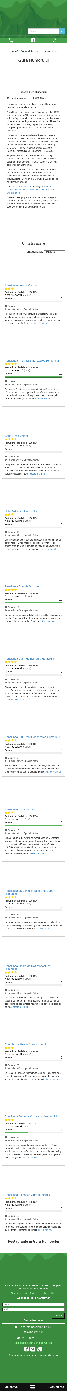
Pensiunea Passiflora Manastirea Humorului (32, 360)
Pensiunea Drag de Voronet (22, 586)
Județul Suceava (30, 51)
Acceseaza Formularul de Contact (33, 1342)
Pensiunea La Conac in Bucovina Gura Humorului (29, 892)
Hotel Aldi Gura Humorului (21, 511)
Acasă (14, 51)
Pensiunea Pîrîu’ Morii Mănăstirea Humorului (32, 737)
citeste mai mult (41, 323)
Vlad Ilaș (47, 186)
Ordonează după (34, 252)
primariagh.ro (24, 186)
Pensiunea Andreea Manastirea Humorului (31, 1116)
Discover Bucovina (18, 189)
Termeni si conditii (19, 1293)
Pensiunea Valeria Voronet (21, 285)
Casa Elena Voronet (17, 435)
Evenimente (56, 1387)
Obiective (11, 1387)
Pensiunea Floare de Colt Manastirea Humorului (28, 967)
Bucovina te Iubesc (38, 189)
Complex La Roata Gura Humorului (26, 1044)
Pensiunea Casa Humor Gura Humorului (30, 658)
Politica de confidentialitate (43, 1293)
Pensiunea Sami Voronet (20, 809)
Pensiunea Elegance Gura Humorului (28, 1194)
